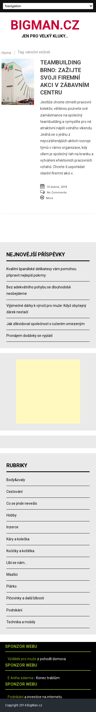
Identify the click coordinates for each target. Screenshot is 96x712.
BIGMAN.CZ (44, 25)
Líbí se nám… (16, 563)
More (49, 198)
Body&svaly (15, 480)
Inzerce (12, 527)
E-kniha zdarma (20, 678)
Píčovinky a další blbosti (25, 598)
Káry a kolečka (17, 539)
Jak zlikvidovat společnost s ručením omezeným (45, 324)
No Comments (57, 192)
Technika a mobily (20, 622)
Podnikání (14, 610)
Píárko (11, 586)
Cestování (14, 492)
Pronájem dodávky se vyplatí (29, 336)
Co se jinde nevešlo (21, 503)
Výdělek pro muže (22, 659)
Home (6, 53)
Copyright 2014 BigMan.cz (23, 705)
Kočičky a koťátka (20, 551)
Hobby (11, 515)
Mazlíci (12, 574)
